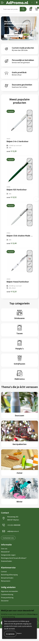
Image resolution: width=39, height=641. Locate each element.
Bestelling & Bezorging (9, 575)
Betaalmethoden (7, 578)
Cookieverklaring (7, 594)
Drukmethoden (6, 561)
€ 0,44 (11, 243)
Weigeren (19, 633)
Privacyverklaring (7, 597)
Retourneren (5, 581)
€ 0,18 (11, 291)
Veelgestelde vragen (8, 555)
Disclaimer (5, 601)
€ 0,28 (11, 151)
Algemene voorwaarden (9, 591)
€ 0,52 (11, 197)
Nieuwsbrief (5, 552)
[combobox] (10, 9)
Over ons (4, 549)
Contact (4, 571)
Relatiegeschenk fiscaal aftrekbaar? (13, 558)
